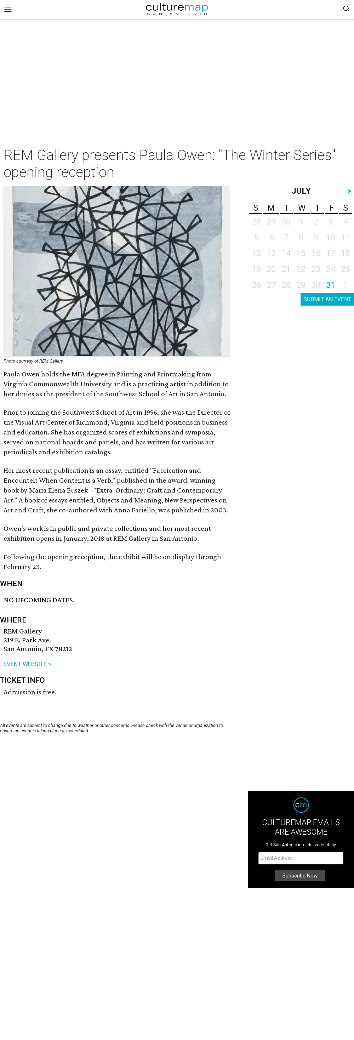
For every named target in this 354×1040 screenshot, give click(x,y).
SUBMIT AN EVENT (327, 299)
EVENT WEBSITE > (27, 663)
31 (330, 285)
